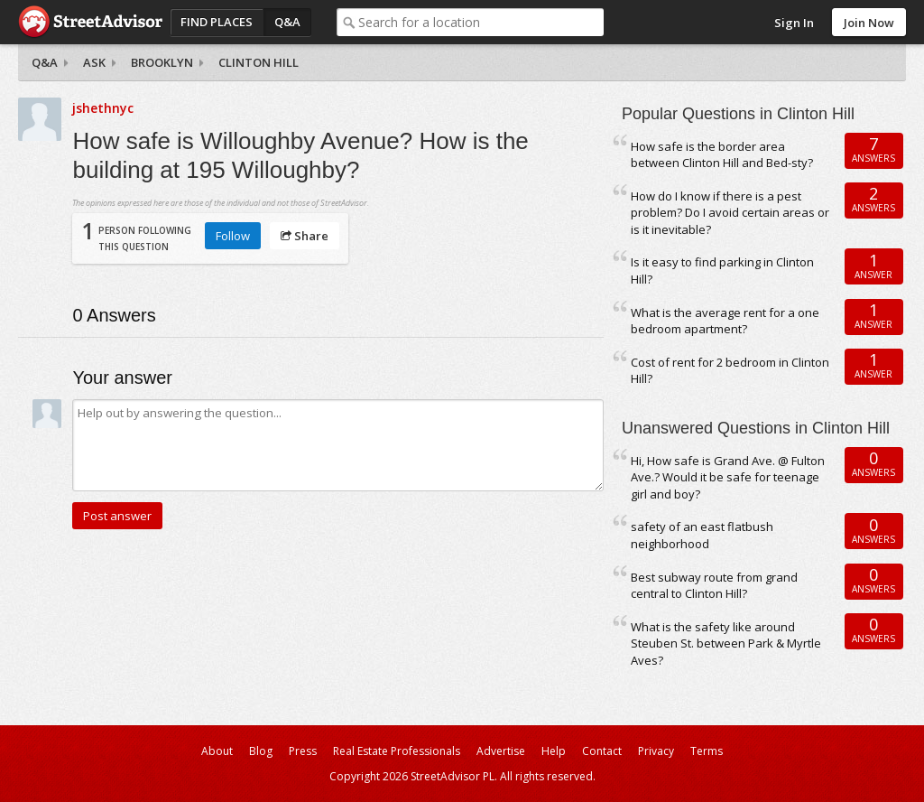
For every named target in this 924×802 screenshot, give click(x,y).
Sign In (794, 22)
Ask (94, 62)
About (217, 751)
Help (553, 751)
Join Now (869, 22)
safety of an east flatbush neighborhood (702, 535)
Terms (706, 751)
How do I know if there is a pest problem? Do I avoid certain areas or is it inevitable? (730, 213)
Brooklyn (162, 62)
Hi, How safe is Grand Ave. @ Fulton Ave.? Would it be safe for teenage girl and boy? (728, 477)
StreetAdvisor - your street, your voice (90, 22)
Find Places (216, 22)
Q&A (287, 22)
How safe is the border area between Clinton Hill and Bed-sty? (722, 155)
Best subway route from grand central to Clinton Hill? (714, 585)
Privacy (656, 751)
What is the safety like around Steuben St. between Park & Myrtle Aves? (726, 643)
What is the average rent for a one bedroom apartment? (725, 321)
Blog (261, 751)
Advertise (500, 751)
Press (303, 751)
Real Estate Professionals (396, 751)
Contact (602, 751)
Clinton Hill (258, 62)
